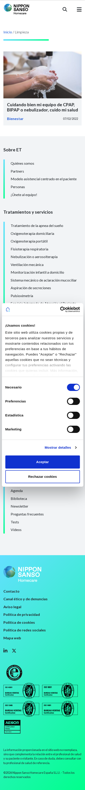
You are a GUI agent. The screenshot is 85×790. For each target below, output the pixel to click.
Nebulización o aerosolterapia (34, 256)
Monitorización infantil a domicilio (37, 272)
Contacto (11, 591)
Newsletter (19, 506)
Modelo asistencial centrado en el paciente (44, 179)
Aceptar (42, 462)
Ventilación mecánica (27, 264)
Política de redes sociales (24, 630)
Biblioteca (19, 498)
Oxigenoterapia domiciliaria (32, 233)
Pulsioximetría (22, 295)
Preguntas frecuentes (27, 514)
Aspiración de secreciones (31, 288)
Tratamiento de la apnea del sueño (37, 225)
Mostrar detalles (58, 447)
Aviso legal (12, 607)
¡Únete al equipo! (24, 194)
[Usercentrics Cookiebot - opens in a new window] (60, 309)
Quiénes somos (22, 163)
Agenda (17, 490)
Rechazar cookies (42, 476)
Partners (17, 171)
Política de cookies (19, 622)
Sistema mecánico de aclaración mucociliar (44, 280)
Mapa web (12, 638)
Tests (15, 522)
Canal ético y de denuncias (25, 599)
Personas (18, 187)
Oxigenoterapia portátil (29, 241)
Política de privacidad (21, 614)
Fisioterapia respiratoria (29, 249)
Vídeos (16, 529)
